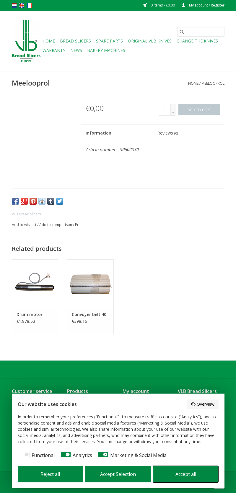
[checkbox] (36, 455)
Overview (202, 404)
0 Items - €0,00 (159, 5)
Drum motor (30, 314)
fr (29, 5)
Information (98, 133)
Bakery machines (106, 50)
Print (79, 224)
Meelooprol (212, 83)
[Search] (200, 32)
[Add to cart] (199, 109)
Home (49, 41)
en (21, 5)
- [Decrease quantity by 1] (173, 112)
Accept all (185, 474)
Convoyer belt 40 (89, 314)
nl (14, 5)
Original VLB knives (150, 41)
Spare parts (109, 41)
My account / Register (203, 5)
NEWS (76, 50)
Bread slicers (75, 41)
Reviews (167, 133)
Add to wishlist (24, 224)
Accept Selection (118, 474)
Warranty (54, 50)
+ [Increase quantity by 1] (173, 106)
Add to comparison (56, 224)
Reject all (50, 474)
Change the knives (197, 41)
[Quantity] (165, 110)
